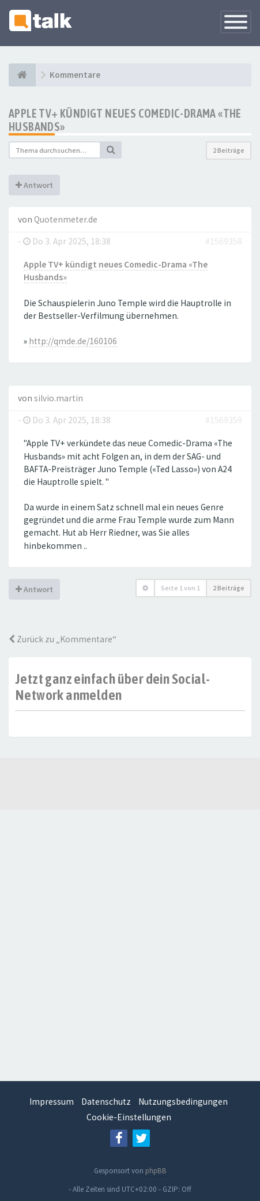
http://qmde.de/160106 (73, 341)
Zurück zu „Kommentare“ (62, 639)
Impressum (51, 1101)
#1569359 (223, 420)
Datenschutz (106, 1101)
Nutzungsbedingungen (183, 1101)
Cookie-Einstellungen (128, 1117)
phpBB (156, 1171)
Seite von (180, 587)
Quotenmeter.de (65, 219)
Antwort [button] (34, 185)
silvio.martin (58, 398)
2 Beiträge (228, 150)
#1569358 (223, 241)
